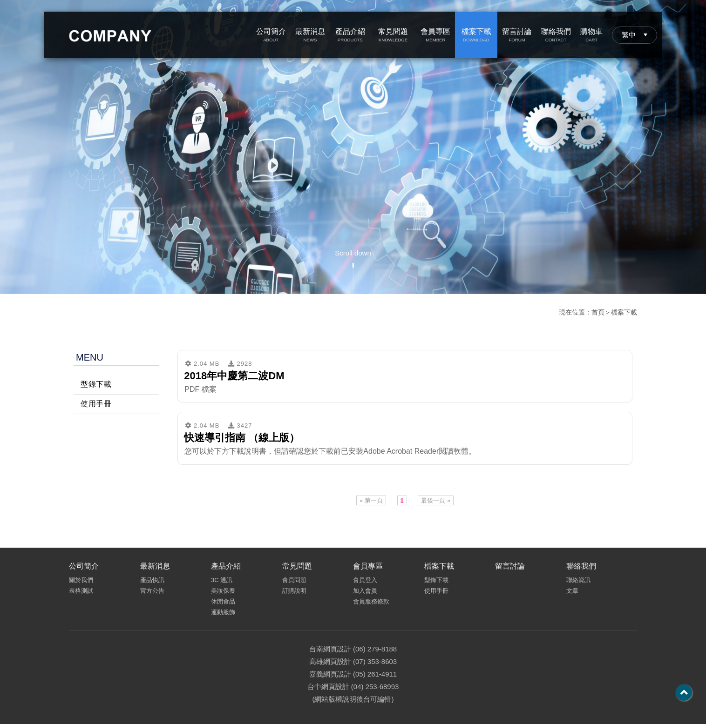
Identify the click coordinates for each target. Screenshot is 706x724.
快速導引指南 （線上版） (241, 437)
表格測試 (81, 590)
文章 (572, 590)
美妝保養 (223, 590)
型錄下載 (96, 384)
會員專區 (368, 566)
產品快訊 (152, 580)
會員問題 (294, 580)
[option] (353, 147)
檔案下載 (624, 312)
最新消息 (155, 566)
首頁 (597, 312)
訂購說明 (294, 590)
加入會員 (365, 590)
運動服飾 (223, 612)
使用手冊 (96, 404)
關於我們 (81, 580)
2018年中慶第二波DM (234, 376)
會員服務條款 (371, 601)
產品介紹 (226, 566)
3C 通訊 (221, 580)
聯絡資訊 (578, 580)
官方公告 (152, 590)
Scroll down (353, 253)
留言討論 (510, 566)
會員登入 (365, 580)
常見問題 (297, 566)
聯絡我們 (581, 566)
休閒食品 (223, 601)
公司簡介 (84, 566)
